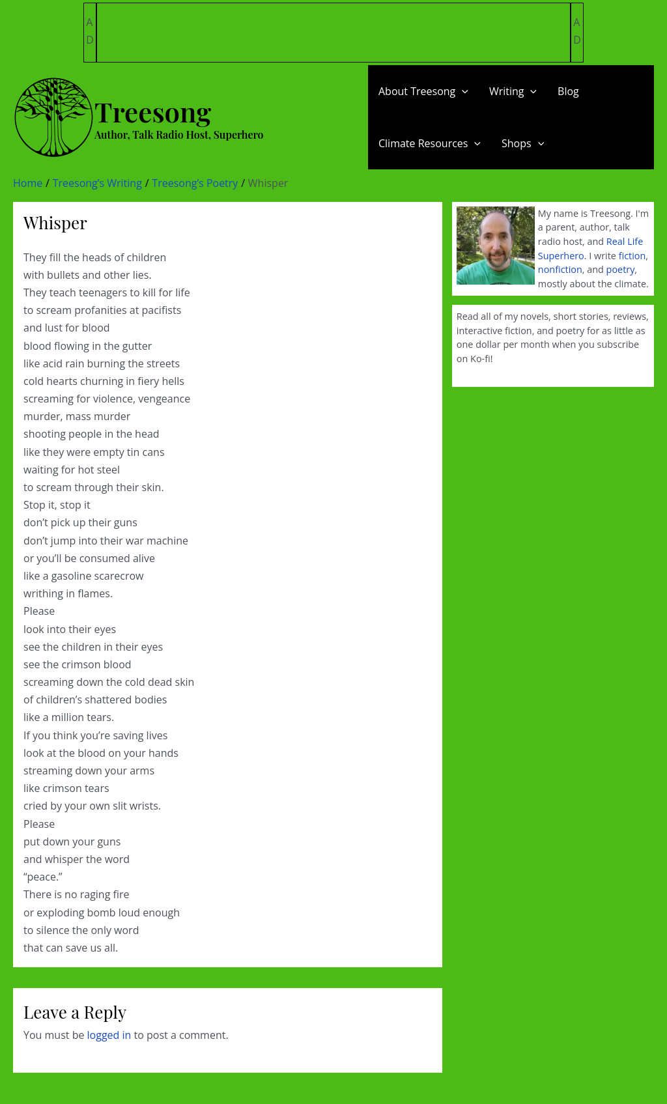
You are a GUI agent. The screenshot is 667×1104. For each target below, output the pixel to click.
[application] (461, 91)
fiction (632, 255)
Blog (568, 91)
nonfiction (560, 269)
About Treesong (423, 91)
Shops (523, 143)
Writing (513, 91)
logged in (109, 1035)
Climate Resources (429, 143)
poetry (620, 269)
